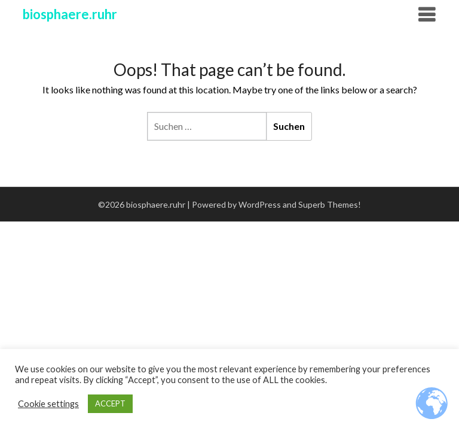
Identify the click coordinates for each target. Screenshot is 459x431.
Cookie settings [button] (48, 404)
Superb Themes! (329, 204)
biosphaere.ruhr (70, 14)
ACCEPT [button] (110, 403)
